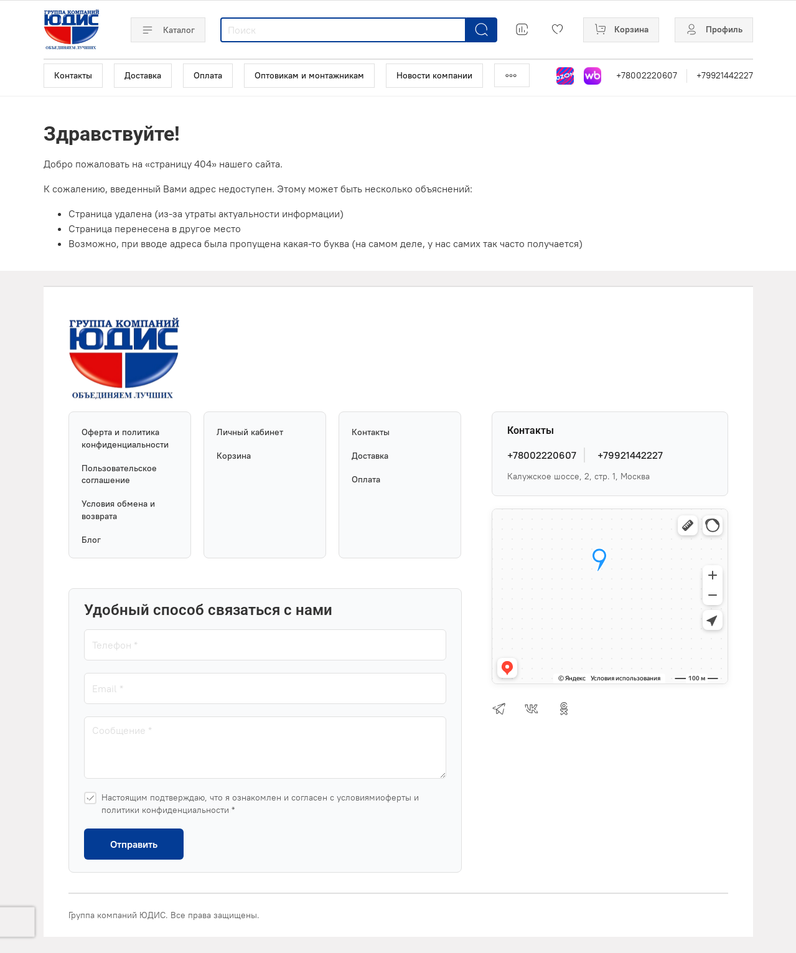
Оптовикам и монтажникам (309, 75)
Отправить (133, 844)
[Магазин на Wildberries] (592, 76)
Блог (91, 539)
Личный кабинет (250, 432)
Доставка (142, 75)
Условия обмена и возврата (118, 510)
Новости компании (434, 75)
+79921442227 (724, 75)
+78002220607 (646, 75)
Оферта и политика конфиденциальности (125, 438)
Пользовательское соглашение (119, 474)
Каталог (168, 30)
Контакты (73, 75)
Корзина (234, 455)
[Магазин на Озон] (565, 76)
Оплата (208, 75)
